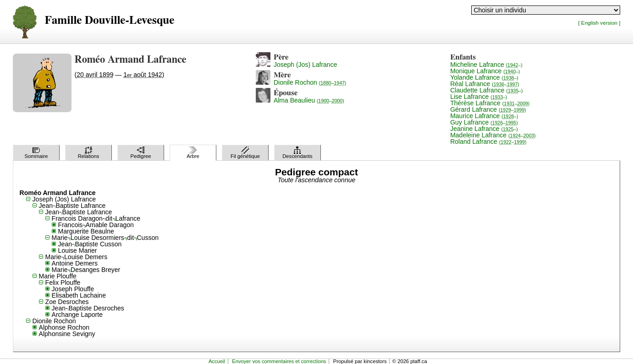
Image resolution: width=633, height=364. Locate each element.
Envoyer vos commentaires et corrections (279, 361)
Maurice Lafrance (484, 116)
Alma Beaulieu (309, 100)
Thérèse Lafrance (489, 103)
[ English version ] (599, 23)
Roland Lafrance (488, 141)
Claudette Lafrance (486, 90)
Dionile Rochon (310, 82)
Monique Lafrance (485, 71)
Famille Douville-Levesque (110, 20)
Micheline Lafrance (486, 64)
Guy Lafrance (484, 122)
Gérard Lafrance (488, 109)
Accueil (217, 361)
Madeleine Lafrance (492, 135)
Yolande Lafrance (484, 77)
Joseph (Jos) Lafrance (305, 64)
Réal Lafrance (484, 83)
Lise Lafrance (478, 96)
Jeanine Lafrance (484, 128)
